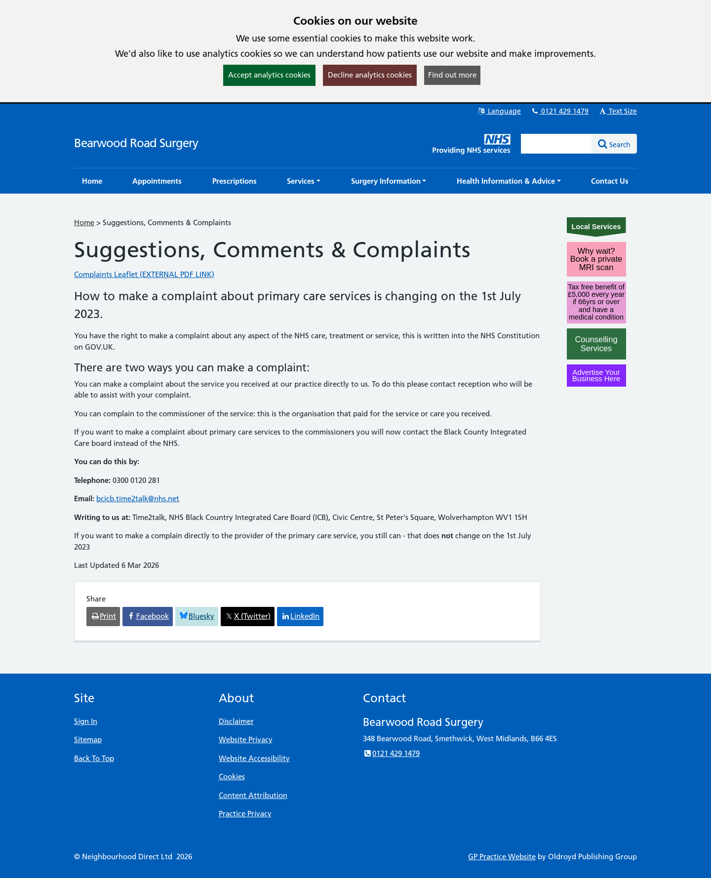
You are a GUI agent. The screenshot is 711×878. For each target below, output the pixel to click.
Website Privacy (246, 739)
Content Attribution (253, 795)
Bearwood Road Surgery (136, 143)
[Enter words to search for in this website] (556, 144)
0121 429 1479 (559, 111)
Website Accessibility (254, 758)
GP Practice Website (502, 856)
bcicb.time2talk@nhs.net (137, 498)
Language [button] (499, 111)
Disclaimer (236, 721)
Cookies (232, 776)
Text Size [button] (617, 111)
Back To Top (94, 758)
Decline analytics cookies (370, 75)
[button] (303, 181)
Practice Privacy (245, 813)
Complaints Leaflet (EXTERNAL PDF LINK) (144, 274)
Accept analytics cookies (269, 75)
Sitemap (88, 739)
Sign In (85, 721)
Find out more (452, 75)
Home (84, 222)
